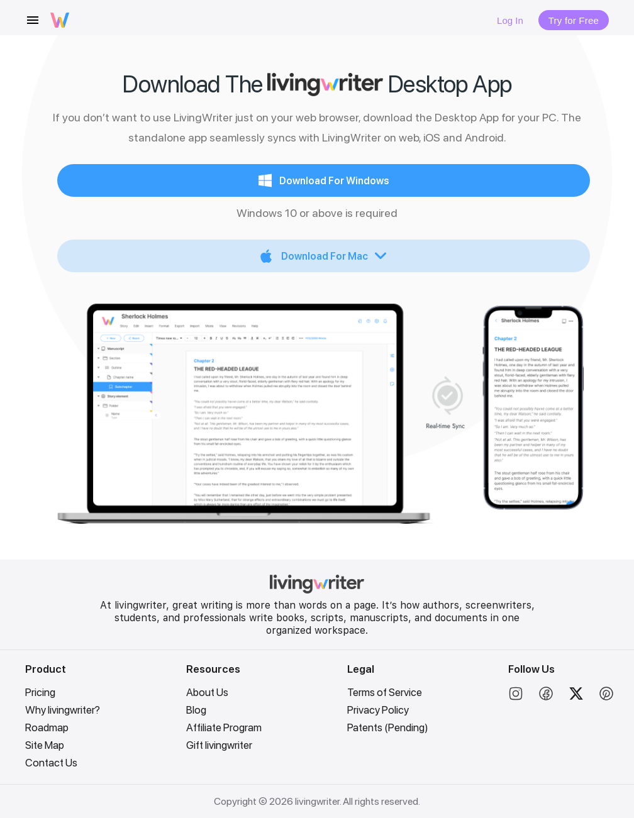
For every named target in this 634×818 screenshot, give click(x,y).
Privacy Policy (378, 710)
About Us (207, 692)
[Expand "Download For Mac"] (323, 256)
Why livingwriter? (62, 710)
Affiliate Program (224, 727)
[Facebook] (545, 697)
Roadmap (47, 727)
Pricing (40, 692)
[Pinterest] (606, 697)
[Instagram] (515, 697)
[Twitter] (576, 697)
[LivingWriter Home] (317, 590)
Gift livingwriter (219, 745)
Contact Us (51, 762)
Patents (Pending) (387, 727)
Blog (196, 710)
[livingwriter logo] (59, 20)
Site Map (44, 745)
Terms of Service (384, 692)
